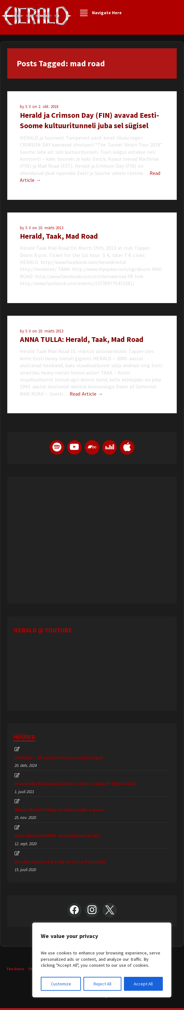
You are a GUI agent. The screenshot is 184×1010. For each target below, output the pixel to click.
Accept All (143, 984)
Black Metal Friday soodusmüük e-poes (60, 809)
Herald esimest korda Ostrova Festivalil (60, 861)
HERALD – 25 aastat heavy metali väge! (59, 757)
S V (28, 106)
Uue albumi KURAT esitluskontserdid (57, 835)
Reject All (102, 984)
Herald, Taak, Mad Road (59, 236)
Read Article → (86, 394)
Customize (61, 984)
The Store (15, 968)
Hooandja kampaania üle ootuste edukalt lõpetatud (75, 783)
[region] (101, 960)
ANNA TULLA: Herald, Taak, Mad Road (82, 339)
